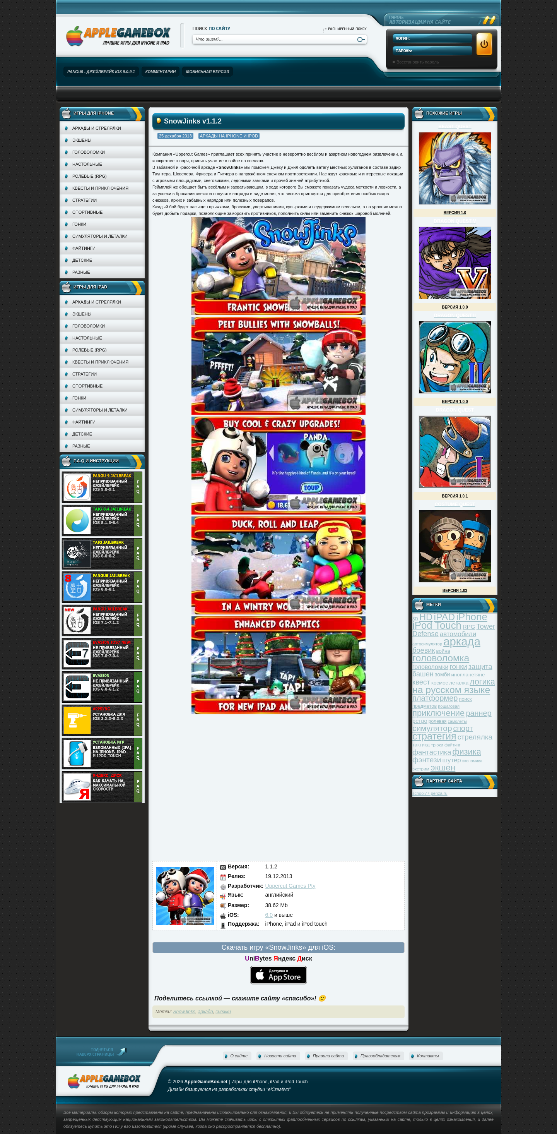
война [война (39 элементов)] (443, 651)
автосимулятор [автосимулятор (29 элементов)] (427, 644)
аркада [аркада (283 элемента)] (461, 641)
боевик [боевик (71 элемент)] (423, 650)
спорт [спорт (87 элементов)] (463, 728)
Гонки (79, 224)
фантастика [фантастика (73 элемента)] (431, 752)
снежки (223, 1011)
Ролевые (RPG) (89, 176)
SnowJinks (184, 1011)
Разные (81, 272)
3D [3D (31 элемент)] (415, 618)
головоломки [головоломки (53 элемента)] (430, 667)
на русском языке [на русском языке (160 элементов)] (451, 690)
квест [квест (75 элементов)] (421, 682)
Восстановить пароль (417, 62)
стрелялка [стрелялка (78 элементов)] (475, 737)
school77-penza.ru (430, 793)
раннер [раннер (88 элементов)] (478, 713)
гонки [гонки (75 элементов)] (458, 666)
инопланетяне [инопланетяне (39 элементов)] (468, 675)
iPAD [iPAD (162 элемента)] (444, 617)
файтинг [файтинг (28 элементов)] (452, 745)
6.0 (269, 915)
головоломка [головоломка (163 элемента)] (440, 658)
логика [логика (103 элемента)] (482, 681)
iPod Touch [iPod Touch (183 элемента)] (436, 625)
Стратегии (84, 200)
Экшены (81, 140)
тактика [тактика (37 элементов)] (421, 745)
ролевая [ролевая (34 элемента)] (438, 721)
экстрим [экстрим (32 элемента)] (420, 768)
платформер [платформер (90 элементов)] (435, 698)
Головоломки (88, 152)
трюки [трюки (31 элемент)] (437, 744)
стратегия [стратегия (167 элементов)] (434, 736)
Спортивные (87, 212)
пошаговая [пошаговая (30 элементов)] (449, 706)
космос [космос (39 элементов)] (439, 683)
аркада (205, 1011)
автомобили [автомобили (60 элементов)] (458, 634)
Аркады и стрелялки (96, 128)
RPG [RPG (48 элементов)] (469, 626)
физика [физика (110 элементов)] (467, 752)
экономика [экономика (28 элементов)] (472, 760)
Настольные (87, 164)
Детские (82, 260)
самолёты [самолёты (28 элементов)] (457, 721)
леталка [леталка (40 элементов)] (458, 683)
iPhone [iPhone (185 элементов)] (471, 616)
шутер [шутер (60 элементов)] (451, 760)
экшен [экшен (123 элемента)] (443, 767)
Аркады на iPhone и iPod (229, 136)
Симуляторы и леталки (100, 236)
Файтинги (84, 248)
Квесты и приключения (100, 188)
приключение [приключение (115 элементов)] (438, 713)
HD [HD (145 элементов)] (425, 617)
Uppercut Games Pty (290, 886)
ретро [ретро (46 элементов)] (419, 721)
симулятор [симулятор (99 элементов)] (432, 728)
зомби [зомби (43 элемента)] (442, 674)
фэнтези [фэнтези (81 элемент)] (426, 760)
